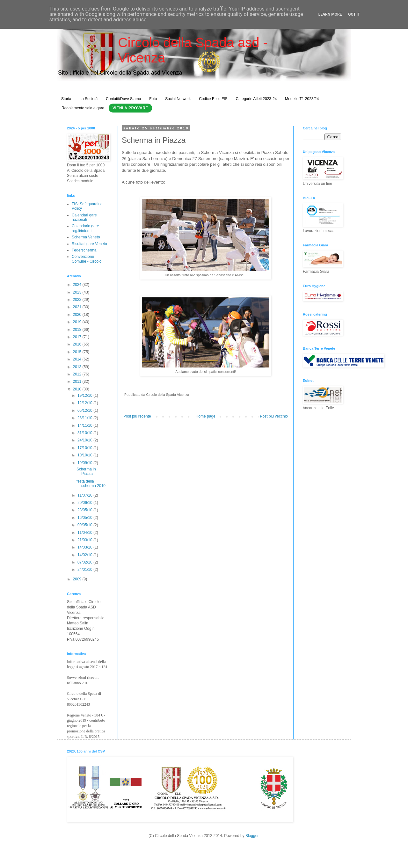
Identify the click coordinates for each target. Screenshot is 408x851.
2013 (78, 367)
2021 (78, 307)
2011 (78, 381)
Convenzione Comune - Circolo (86, 258)
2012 (78, 374)
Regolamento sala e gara (83, 108)
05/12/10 (85, 410)
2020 (78, 314)
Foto (153, 99)
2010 (78, 389)
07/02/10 (85, 562)
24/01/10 (85, 569)
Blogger (252, 835)
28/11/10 (85, 418)
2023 (78, 292)
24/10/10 (85, 440)
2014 (78, 359)
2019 (78, 322)
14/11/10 (85, 425)
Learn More (330, 14)
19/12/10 (85, 395)
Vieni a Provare (130, 108)
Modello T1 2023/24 (302, 99)
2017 (78, 337)
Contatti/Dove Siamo (123, 99)
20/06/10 (85, 502)
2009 (78, 579)
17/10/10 (85, 448)
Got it (354, 14)
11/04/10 (85, 532)
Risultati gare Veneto (89, 244)
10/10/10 (85, 455)
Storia (66, 99)
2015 (78, 352)
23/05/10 (85, 510)
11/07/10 (85, 495)
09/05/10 (85, 525)
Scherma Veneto (86, 237)
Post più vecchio (274, 416)
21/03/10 (85, 540)
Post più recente (137, 416)
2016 (78, 344)
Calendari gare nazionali (84, 217)
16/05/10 (85, 517)
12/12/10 (85, 403)
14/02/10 (85, 555)
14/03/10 (85, 547)
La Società (88, 99)
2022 (78, 299)
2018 (78, 329)
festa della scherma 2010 (91, 483)
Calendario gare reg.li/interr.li (85, 228)
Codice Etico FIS (213, 99)
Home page (205, 416)
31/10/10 (85, 433)
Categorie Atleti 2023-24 (256, 99)
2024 (78, 284)
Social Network (178, 99)
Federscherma (84, 250)
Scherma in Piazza (86, 471)
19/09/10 (85, 463)
